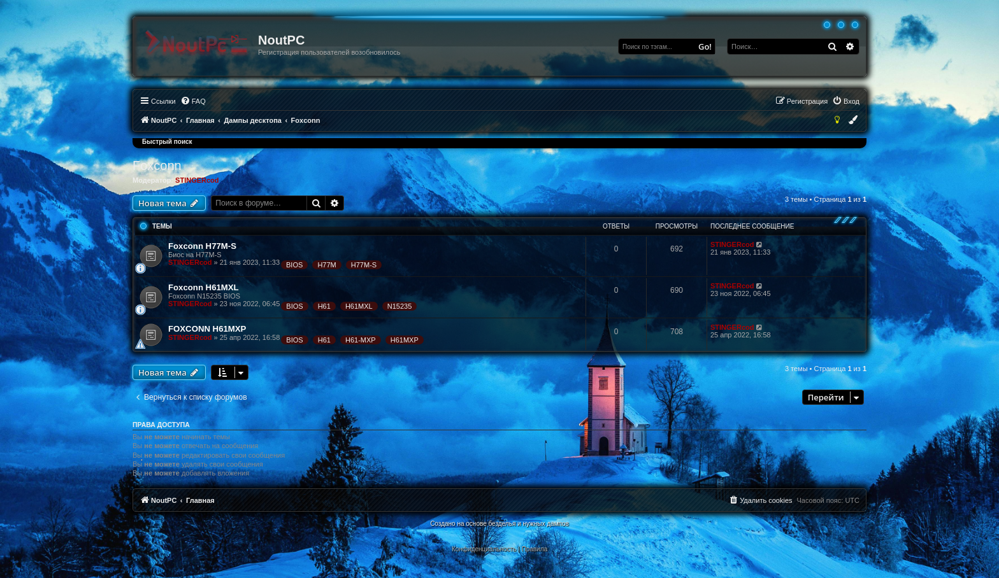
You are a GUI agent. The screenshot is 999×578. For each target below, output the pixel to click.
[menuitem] (193, 101)
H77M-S (364, 265)
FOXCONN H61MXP (207, 329)
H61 (324, 306)
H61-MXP (360, 340)
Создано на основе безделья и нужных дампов (499, 523)
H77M (326, 265)
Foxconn (157, 166)
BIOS (294, 265)
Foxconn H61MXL (203, 287)
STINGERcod (197, 180)
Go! (705, 46)
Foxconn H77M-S (202, 246)
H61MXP (405, 340)
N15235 (399, 306)
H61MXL (359, 306)
